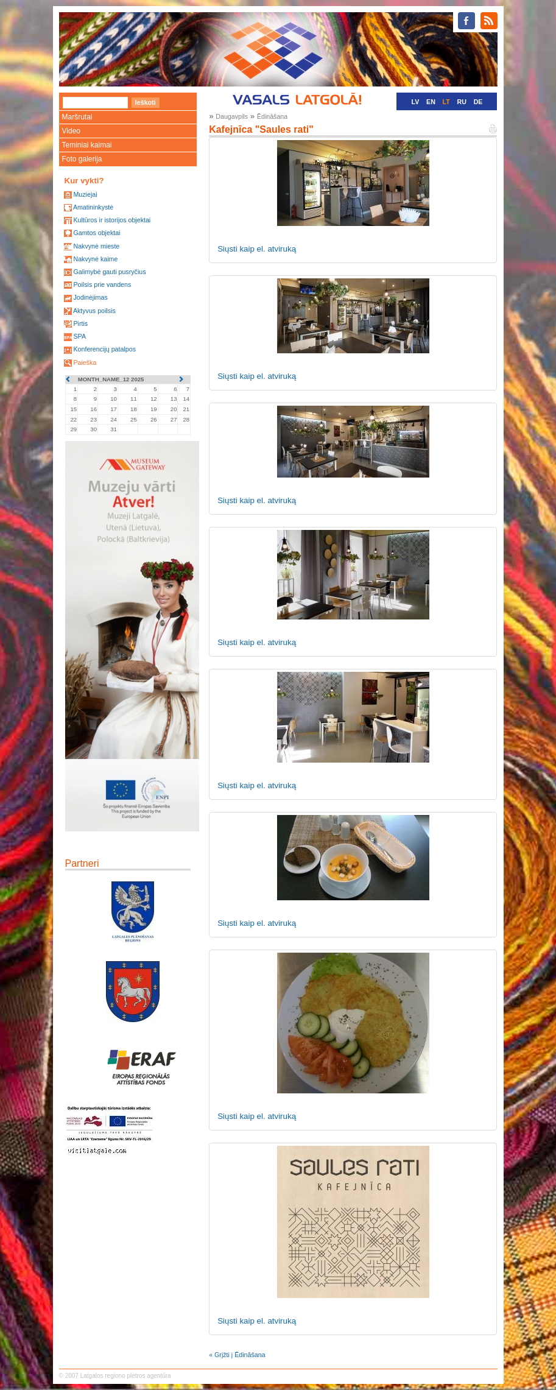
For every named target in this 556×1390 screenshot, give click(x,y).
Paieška (84, 362)
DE (478, 101)
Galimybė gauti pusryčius (109, 271)
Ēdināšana (272, 116)
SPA (79, 336)
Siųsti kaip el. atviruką (256, 248)
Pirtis (80, 323)
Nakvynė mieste (96, 246)
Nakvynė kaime (95, 259)
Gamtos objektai (96, 232)
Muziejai (85, 194)
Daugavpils (232, 116)
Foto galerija (82, 159)
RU (461, 101)
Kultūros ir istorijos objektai (111, 220)
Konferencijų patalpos (104, 349)
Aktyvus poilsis (94, 310)
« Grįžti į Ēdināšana (237, 1354)
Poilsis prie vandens (102, 284)
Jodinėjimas (90, 297)
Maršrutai (77, 117)
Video (71, 131)
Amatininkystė (93, 207)
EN (430, 101)
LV (416, 101)
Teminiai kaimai (87, 145)
